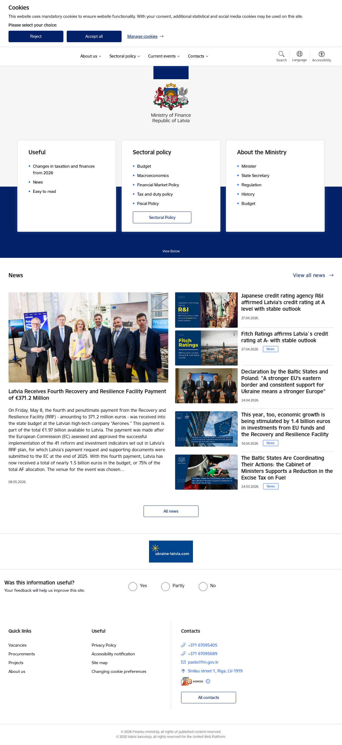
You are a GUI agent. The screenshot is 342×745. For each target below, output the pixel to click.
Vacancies (18, 645)
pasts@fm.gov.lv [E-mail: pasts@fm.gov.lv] (203, 662)
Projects (16, 662)
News (271, 349)
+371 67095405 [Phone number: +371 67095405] (202, 645)
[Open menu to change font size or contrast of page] (322, 57)
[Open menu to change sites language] (300, 57)
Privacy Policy (104, 645)
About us (17, 671)
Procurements (22, 653)
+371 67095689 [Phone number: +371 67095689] (202, 653)
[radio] (137, 585)
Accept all (94, 36)
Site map (100, 662)
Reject (35, 36)
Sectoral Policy (162, 217)
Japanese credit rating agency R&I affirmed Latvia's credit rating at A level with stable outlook (283, 302)
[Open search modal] (282, 57)
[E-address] (192, 681)
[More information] (208, 681)
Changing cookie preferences (119, 671)
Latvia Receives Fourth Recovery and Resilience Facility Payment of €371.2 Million (87, 394)
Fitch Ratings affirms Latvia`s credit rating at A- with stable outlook (284, 337)
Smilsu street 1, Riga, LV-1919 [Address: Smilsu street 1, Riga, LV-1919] (215, 670)
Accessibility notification (113, 653)
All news (171, 511)
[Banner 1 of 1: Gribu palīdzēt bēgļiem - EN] (171, 551)
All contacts (208, 697)
